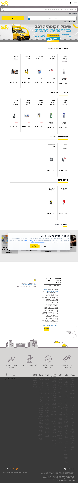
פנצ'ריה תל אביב (40, 417)
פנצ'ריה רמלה (41, 427)
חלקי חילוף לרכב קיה (46, 409)
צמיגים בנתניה (60, 432)
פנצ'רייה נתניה (47, 428)
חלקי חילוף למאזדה (66, 383)
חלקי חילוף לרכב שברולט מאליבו (66, 420)
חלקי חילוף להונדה (73, 424)
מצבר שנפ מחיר (54, 431)
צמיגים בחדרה (60, 423)
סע (13, 18)
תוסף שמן (54, 390)
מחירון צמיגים (54, 404)
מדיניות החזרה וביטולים (72, 386)
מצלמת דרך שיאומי (41, 393)
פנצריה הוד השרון (60, 387)
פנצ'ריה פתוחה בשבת (47, 384)
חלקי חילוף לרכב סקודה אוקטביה (65, 404)
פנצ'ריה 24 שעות (40, 435)
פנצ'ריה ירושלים (47, 379)
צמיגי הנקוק (60, 409)
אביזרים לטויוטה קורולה (40, 422)
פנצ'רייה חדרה (47, 424)
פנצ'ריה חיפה (47, 375)
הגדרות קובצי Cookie (10, 378)
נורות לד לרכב (65, 458)
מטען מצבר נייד (66, 438)
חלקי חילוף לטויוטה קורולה (72, 430)
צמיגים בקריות (47, 436)
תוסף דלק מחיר (54, 386)
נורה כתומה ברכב (54, 436)
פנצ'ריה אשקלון (41, 409)
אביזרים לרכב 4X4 (72, 407)
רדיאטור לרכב (53, 417)
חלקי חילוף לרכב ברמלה (66, 396)
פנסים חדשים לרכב (60, 381)
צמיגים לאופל (41, 379)
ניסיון (47, 413)
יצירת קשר (73, 375)
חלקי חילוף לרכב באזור (66, 389)
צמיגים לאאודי (41, 375)
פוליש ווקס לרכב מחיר (54, 443)
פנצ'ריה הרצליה (60, 391)
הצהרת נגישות (35, 375)
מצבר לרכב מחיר (54, 425)
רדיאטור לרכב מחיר (59, 437)
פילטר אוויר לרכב (66, 463)
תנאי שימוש (73, 381)
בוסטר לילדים (47, 388)
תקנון (35, 378)
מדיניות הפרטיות (49, 291)
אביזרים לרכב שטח (72, 413)
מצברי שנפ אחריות (41, 384)
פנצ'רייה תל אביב (47, 432)
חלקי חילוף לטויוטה (72, 437)
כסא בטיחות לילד (66, 432)
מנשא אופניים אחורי (66, 443)
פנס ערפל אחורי (60, 376)
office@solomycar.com (50, 325)
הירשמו (46, 329)
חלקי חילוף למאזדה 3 (72, 449)
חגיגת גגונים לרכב (35, 386)
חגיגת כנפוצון (35, 381)
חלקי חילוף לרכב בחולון (41, 400)
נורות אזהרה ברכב (54, 399)
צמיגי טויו (41, 405)
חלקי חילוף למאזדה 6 (66, 377)
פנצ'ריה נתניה (41, 413)
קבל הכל (34, 246)
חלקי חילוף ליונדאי (73, 442)
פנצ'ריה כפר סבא (46, 416)
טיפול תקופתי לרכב (66, 427)
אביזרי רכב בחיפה (73, 401)
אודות (73, 378)
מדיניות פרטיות (72, 396)
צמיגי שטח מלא (60, 414)
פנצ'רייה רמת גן (59, 399)
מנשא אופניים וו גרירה (66, 449)
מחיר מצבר (54, 408)
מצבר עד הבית (53, 394)
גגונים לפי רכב (47, 403)
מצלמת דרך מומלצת (53, 413)
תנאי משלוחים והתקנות (72, 392)
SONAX (53, 421)
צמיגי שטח (60, 419)
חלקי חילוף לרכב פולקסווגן (65, 412)
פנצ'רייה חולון (59, 395)
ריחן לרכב (60, 442)
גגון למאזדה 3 (72, 418)
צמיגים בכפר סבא (60, 428)
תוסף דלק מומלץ (54, 380)
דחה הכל (43, 246)
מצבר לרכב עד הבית (47, 393)
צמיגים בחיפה (41, 388)
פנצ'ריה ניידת (41, 439)
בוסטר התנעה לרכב (47, 399)
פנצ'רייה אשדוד (47, 420)
